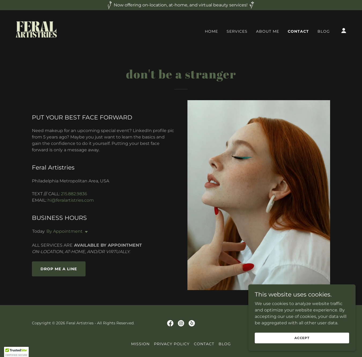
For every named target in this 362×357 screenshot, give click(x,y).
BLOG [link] (323, 31)
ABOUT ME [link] (267, 31)
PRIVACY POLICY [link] (172, 343)
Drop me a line (58, 268)
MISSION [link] (140, 343)
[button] (343, 30)
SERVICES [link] (237, 31)
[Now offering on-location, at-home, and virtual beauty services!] (181, 5)
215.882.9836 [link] (74, 193)
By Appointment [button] (64, 231)
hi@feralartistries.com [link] (70, 200)
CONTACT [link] (298, 31)
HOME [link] (211, 31)
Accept (301, 338)
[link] (36, 30)
